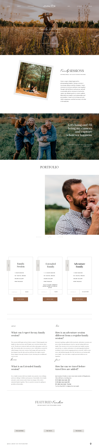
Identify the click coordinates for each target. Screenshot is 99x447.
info (69, 6)
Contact (79, 6)
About (19, 6)
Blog (90, 6)
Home (8, 6)
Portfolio (31, 6)
